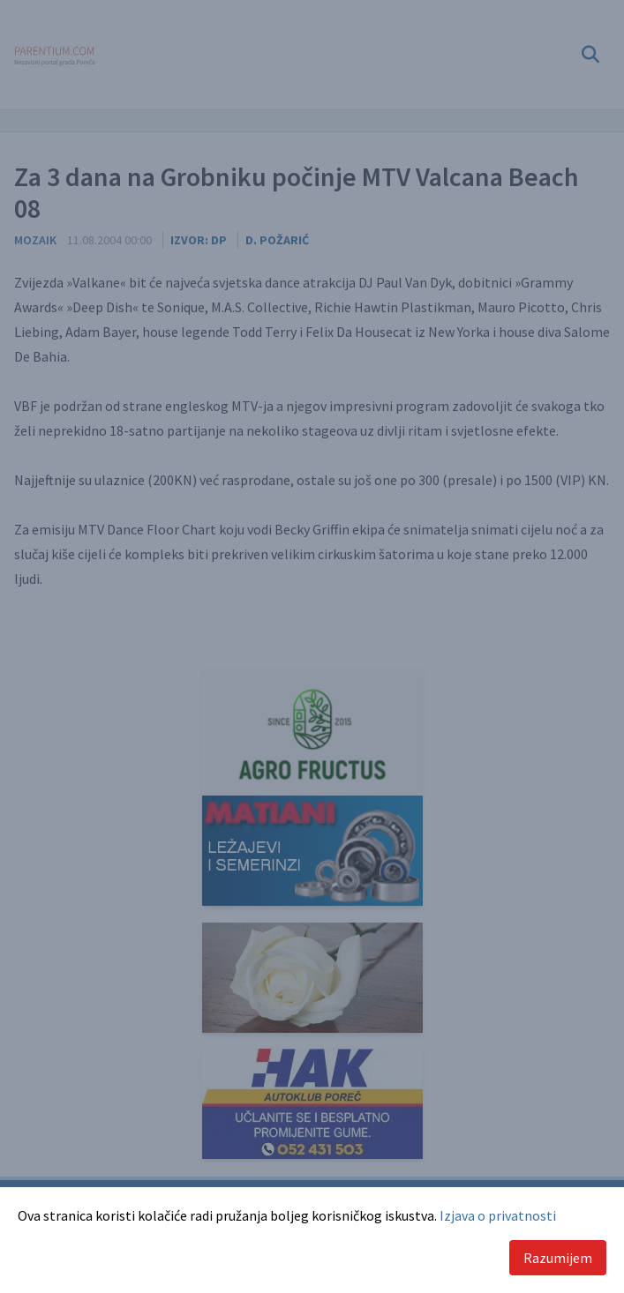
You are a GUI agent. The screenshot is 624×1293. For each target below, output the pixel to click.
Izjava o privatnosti (498, 1215)
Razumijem (557, 1258)
